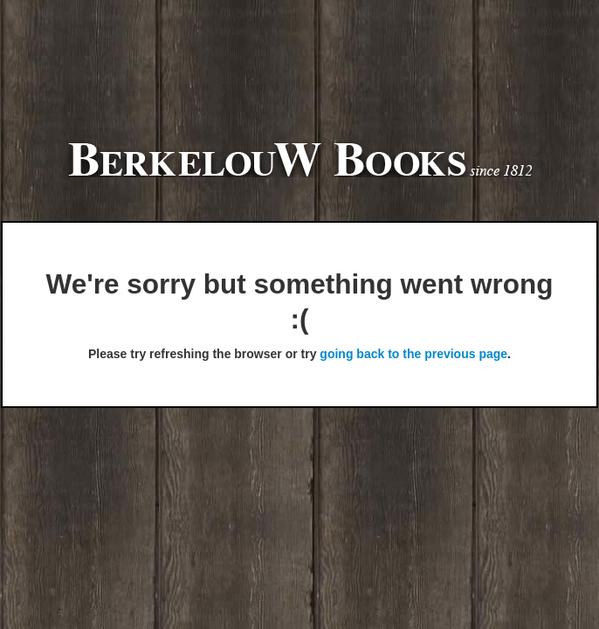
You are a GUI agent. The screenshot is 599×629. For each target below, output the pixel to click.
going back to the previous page (413, 354)
